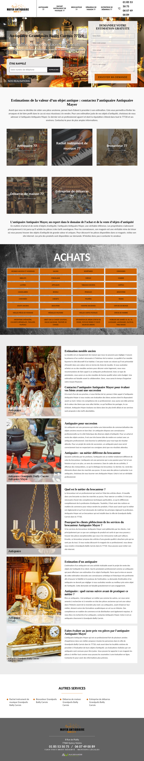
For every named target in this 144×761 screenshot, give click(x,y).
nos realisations (19, 80)
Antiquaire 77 (43, 8)
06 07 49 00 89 (85, 746)
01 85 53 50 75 (59, 746)
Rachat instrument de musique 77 (59, 8)
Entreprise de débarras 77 (107, 8)
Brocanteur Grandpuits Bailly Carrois (46, 700)
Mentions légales (88, 750)
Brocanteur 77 (76, 8)
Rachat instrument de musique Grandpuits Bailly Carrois (19, 702)
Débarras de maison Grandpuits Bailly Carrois (72, 702)
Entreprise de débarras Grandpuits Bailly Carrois (99, 702)
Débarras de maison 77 (91, 8)
